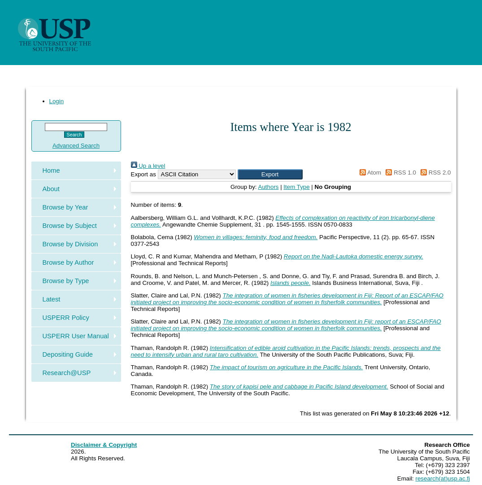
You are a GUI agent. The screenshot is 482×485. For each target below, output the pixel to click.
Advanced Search (76, 145)
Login (56, 101)
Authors (268, 187)
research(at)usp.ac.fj (443, 478)
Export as (143, 174)
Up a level (148, 165)
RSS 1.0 (399, 172)
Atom (368, 172)
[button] (270, 174)
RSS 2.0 (434, 172)
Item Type (296, 187)
